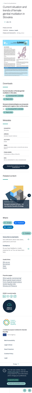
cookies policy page (13, 371)
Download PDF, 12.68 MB (15, 95)
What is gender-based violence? (12, 280)
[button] (7, 222)
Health (16, 30)
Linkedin (4, 296)
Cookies (27, 233)
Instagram (15, 296)
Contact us (6, 245)
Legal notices (8, 345)
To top (15, 364)
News (4, 266)
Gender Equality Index (9, 284)
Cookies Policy (8, 353)
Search (24, 390)
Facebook (11, 296)
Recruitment (6, 264)
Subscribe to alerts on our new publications (16, 166)
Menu (29, 390)
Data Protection (9, 349)
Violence (11, 30)
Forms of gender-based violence (12, 282)
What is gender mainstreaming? (12, 278)
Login (6, 358)
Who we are (6, 262)
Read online (9, 99)
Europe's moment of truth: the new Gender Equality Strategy (14, 205)
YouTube (7, 296)
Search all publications (10, 3)
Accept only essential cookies (16, 383)
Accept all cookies (13, 380)
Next (29, 195)
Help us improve (9, 308)
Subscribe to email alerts (11, 237)
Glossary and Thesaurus (10, 286)
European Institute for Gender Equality (5, 390)
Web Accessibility (9, 340)
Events (5, 268)
